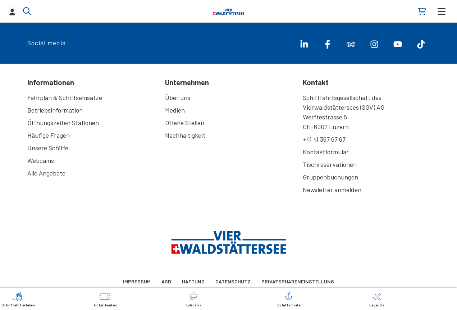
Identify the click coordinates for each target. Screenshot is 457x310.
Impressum (137, 281)
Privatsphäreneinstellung (297, 281)
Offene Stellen (184, 123)
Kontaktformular (326, 152)
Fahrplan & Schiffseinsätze (64, 97)
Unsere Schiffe (47, 148)
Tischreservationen (330, 164)
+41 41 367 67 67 (324, 139)
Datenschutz (233, 281)
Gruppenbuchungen (330, 177)
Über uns (177, 97)
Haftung (193, 281)
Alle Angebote (46, 173)
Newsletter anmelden (332, 189)
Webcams (40, 160)
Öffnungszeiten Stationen (63, 123)
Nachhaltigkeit (185, 135)
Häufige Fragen (48, 135)
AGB (166, 281)
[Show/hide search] (27, 11)
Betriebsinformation (55, 110)
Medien (175, 110)
